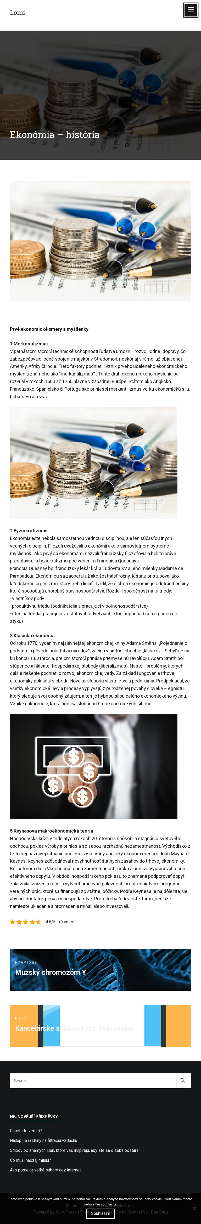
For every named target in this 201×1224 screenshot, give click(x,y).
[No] (194, 1208)
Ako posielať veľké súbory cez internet (45, 1170)
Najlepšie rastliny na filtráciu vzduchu (43, 1140)
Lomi (17, 12)
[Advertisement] (100, 67)
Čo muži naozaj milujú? (30, 1160)
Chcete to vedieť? (26, 1130)
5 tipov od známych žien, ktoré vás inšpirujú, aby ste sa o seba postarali (75, 1150)
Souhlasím (100, 1213)
